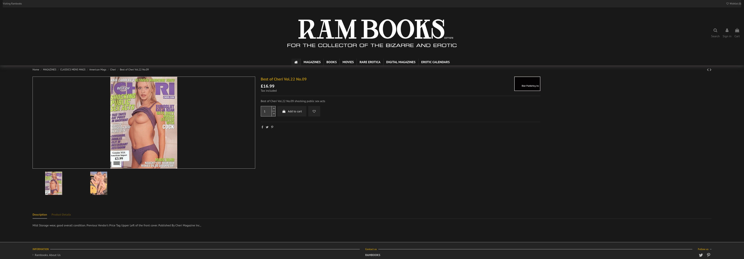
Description (40, 214)
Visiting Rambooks (12, 3)
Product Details (61, 214)
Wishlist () (733, 3)
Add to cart (292, 111)
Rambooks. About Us (47, 255)
